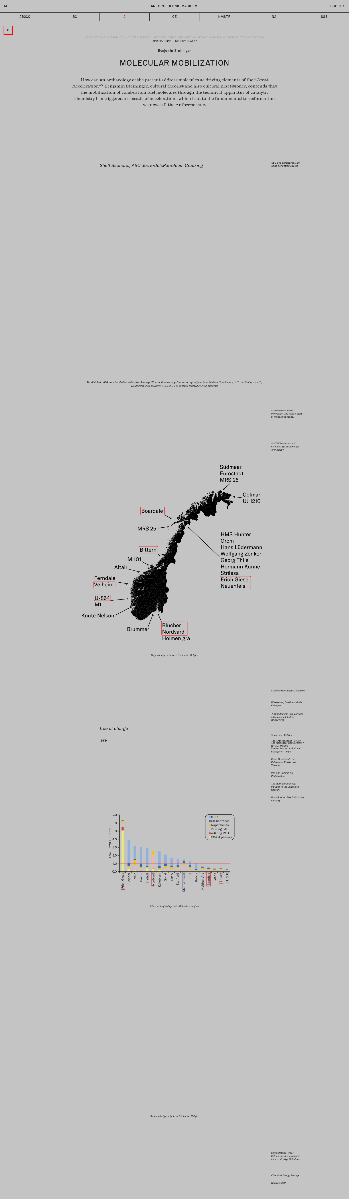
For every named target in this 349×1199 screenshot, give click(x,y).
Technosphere (227, 38)
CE (174, 17)
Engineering (187, 38)
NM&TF (224, 17)
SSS (324, 17)
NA (274, 17)
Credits (337, 6)
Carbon (112, 38)
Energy (145, 38)
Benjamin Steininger (174, 51)
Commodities (129, 38)
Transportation (252, 38)
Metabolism (206, 38)
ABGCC (25, 17)
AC (6, 6)
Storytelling (95, 38)
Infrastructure (164, 38)
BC (74, 17)
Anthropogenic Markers (174, 6)
